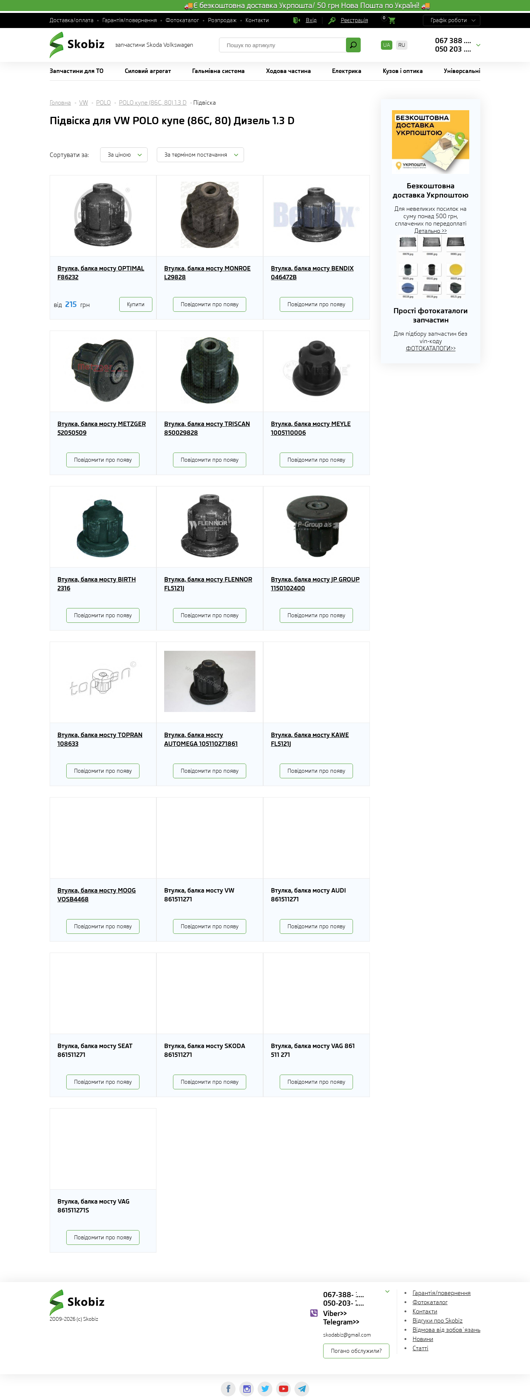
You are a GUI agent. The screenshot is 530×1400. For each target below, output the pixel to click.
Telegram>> (341, 1322)
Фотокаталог (182, 20)
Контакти (257, 20)
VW (83, 102)
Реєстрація (354, 20)
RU (401, 45)
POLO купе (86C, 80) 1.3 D (153, 102)
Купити (136, 304)
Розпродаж (222, 20)
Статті (420, 1348)
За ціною (119, 154)
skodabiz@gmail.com (347, 1335)
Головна (60, 102)
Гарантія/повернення (129, 20)
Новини (423, 1339)
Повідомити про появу (210, 304)
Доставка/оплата (71, 20)
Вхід (311, 20)
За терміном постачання (196, 154)
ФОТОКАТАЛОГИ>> (431, 348)
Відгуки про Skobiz (438, 1320)
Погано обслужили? (356, 1351)
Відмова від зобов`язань (446, 1329)
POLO (103, 102)
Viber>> (335, 1313)
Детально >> (430, 230)
